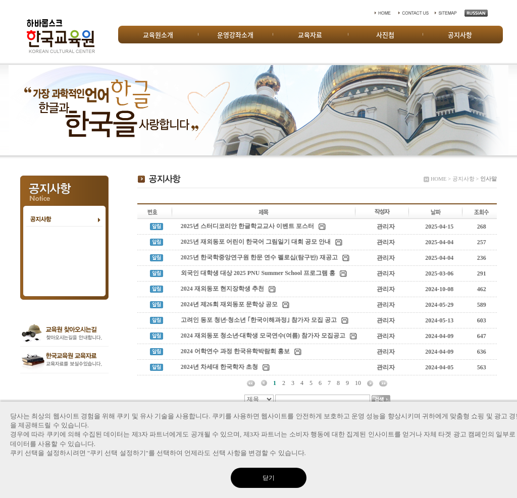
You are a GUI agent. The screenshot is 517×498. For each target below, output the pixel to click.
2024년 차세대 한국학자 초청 (219, 366)
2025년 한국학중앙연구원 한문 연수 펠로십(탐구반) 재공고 (259, 257)
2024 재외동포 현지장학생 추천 (222, 288)
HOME (438, 179)
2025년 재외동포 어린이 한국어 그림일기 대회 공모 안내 (256, 241)
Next (504, 110)
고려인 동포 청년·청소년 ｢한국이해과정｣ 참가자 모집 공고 (259, 319)
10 (358, 382)
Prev (13, 110)
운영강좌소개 (235, 34)
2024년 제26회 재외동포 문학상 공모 (229, 304)
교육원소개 (158, 34)
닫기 (269, 477)
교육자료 (310, 34)
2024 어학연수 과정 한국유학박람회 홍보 (235, 351)
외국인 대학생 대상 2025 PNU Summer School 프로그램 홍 (258, 272)
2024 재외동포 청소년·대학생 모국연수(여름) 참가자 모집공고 (263, 335)
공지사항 (460, 34)
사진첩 (385, 34)
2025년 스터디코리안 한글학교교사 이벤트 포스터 (247, 226)
